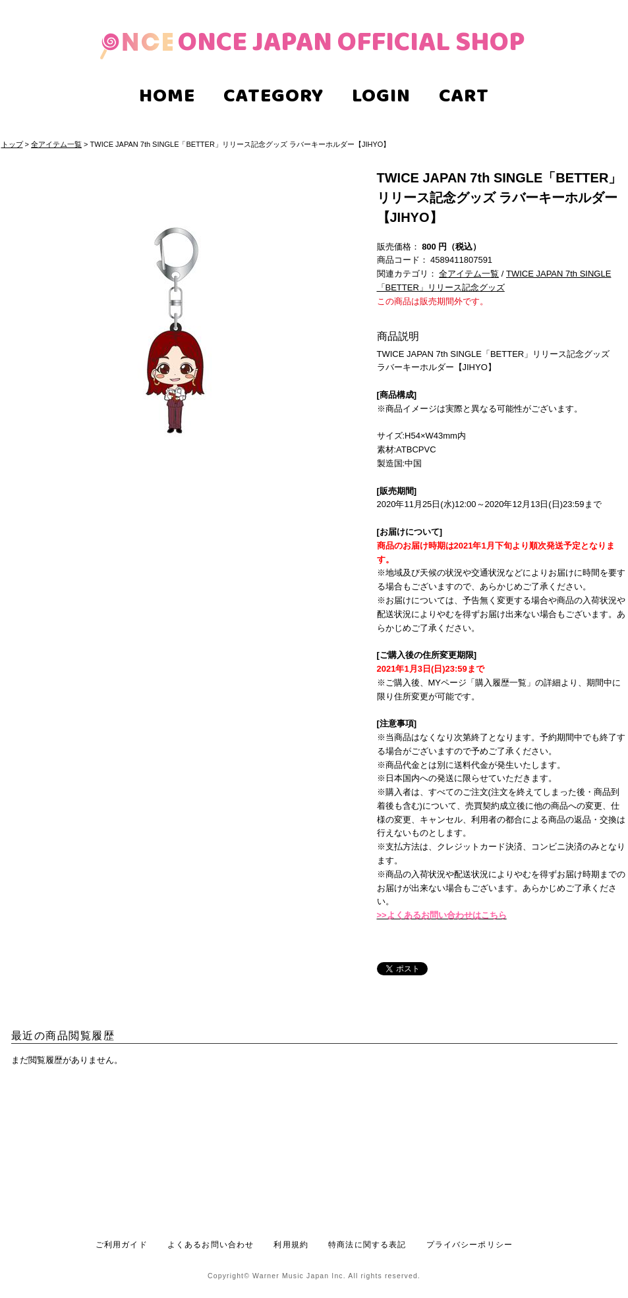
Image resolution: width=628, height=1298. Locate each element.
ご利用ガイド (122, 1244)
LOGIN (381, 98)
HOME (167, 98)
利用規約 (290, 1244)
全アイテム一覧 (56, 144)
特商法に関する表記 (367, 1244)
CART (464, 98)
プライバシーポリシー (469, 1244)
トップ (12, 144)
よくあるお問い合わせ (210, 1244)
